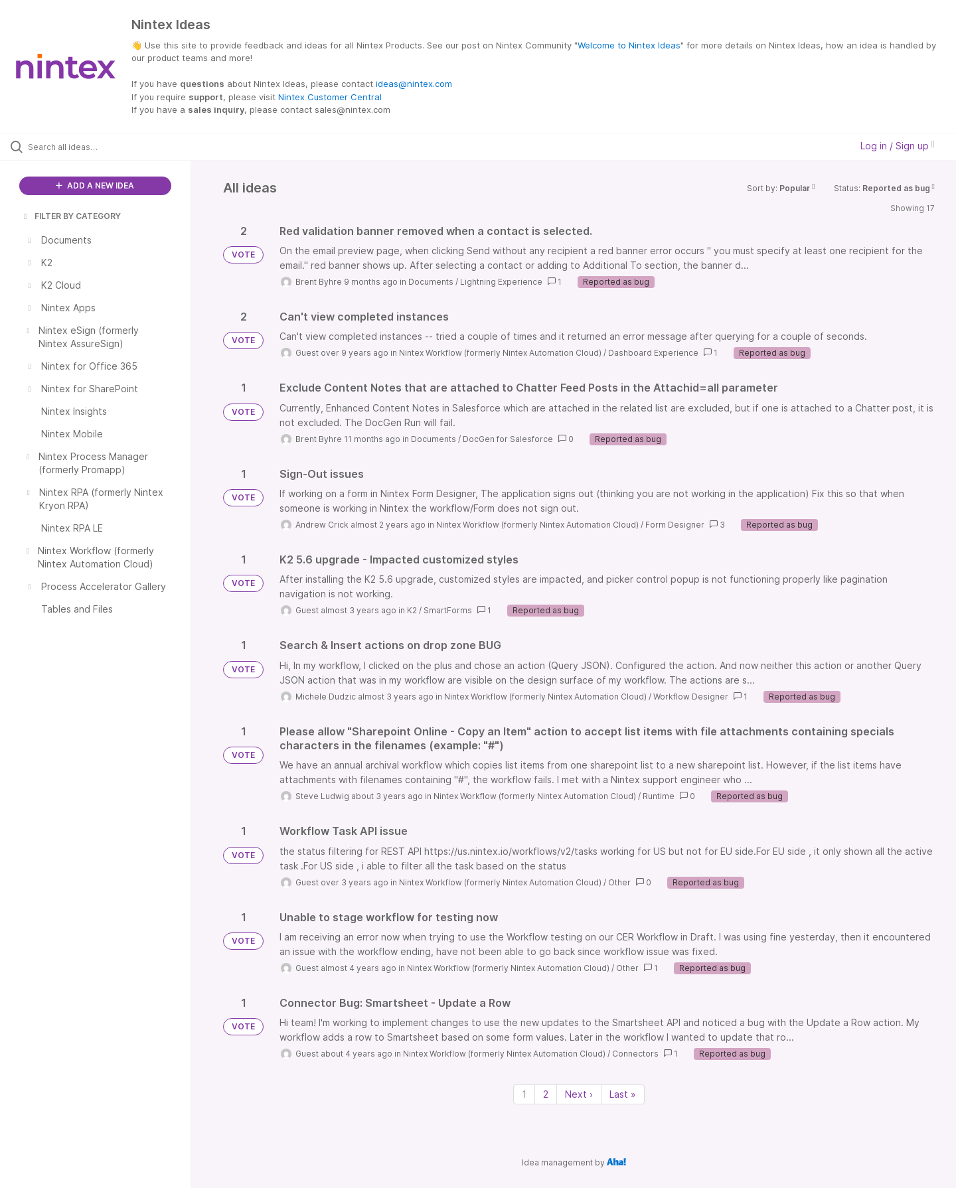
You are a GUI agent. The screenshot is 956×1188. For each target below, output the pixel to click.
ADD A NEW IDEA (95, 185)
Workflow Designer (690, 697)
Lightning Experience (501, 282)
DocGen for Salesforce (508, 439)
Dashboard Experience (653, 353)
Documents (430, 282)
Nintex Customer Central (330, 97)
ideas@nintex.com (414, 83)
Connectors (635, 1054)
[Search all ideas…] (112, 147)
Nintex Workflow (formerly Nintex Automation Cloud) (500, 353)
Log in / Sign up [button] (897, 145)
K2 (412, 610)
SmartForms (448, 610)
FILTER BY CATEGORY (71, 216)
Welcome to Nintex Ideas (629, 45)
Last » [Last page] (622, 1094)
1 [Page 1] (524, 1094)
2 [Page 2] (545, 1094)
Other (619, 882)
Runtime (659, 796)
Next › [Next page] (579, 1094)
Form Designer (674, 525)
